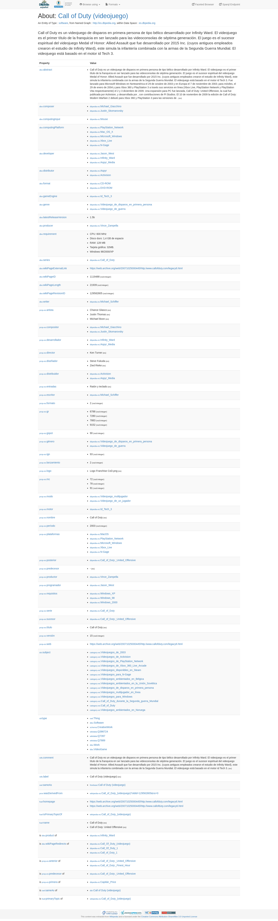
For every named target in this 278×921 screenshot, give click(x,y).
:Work (95, 744)
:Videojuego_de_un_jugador (110, 500)
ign (44, 454)
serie (45, 610)
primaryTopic (51, 898)
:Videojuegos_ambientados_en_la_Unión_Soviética (123, 683)
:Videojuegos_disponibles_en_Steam (115, 670)
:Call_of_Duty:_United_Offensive (113, 560)
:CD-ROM (100, 183)
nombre (47, 517)
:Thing (95, 718)
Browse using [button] (90, 4)
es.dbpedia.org (147, 23)
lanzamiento (49, 462)
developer (46, 153)
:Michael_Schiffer (104, 301)
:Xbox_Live (101, 140)
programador (50, 585)
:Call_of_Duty (102, 260)
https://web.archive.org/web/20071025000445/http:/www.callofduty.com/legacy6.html (136, 268)
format (44, 183)
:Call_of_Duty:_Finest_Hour (110, 865)
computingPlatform (51, 127)
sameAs (45, 784)
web (45, 644)
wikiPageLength (50, 285)
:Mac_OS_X (101, 131)
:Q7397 (97, 736)
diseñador (48, 361)
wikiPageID (47, 276)
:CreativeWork (101, 727)
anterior (50, 861)
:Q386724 (99, 731)
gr (44, 411)
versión (47, 635)
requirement (47, 234)
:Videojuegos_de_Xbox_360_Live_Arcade (118, 665)
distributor (46, 170)
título (45, 627)
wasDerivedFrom (51, 793)
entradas (47, 386)
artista (46, 310)
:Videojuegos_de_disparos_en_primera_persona (122, 687)
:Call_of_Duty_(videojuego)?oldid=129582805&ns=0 (124, 793)
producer (46, 225)
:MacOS (99, 534)
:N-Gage (99, 145)
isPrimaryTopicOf (50, 814)
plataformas (49, 534)
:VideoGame (98, 749)
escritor (47, 394)
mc (44, 479)
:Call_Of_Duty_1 (104, 848)
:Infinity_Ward (102, 157)
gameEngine (48, 196)
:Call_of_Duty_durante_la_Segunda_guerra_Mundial (124, 701)
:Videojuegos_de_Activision (110, 656)
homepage (47, 801)
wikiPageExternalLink (53, 268)
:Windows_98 (102, 598)
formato (47, 403)
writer (44, 301)
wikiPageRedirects (54, 843)
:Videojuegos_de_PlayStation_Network (116, 661)
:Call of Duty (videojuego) (108, 784)
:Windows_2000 (103, 602)
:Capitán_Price (103, 882)
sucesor (47, 619)
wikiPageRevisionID (52, 293)
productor (48, 576)
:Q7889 (97, 740)
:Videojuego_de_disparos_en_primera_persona (121, 204)
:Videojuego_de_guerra (108, 209)
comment (46, 757)
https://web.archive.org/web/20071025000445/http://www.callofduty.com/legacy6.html (136, 806)
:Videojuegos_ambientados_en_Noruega (117, 710)
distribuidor (49, 373)
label (43, 776)
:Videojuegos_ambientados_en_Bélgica (117, 679)
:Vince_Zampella (104, 225)
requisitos (48, 593)
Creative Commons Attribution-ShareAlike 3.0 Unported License (169, 917)
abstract (45, 69)
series (44, 260)
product (48, 835)
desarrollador (50, 339)
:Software (97, 722)
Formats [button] (112, 4)
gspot (46, 433)
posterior (47, 560)
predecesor (49, 568)
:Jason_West (102, 153)
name (44, 822)
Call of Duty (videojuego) (93, 15)
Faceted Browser (203, 4)
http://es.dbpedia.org (104, 23)
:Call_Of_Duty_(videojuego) (110, 843)
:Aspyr (98, 170)
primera (50, 882)
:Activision (100, 175)
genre (44, 204)
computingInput (49, 119)
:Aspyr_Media (102, 162)
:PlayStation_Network (106, 127)
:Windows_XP (102, 593)
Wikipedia (113, 917)
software (63, 23)
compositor (49, 327)
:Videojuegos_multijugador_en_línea (115, 692)
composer (46, 106)
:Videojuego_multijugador (109, 496)
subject (44, 652)
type (43, 718)
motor (46, 509)
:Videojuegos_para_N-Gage (110, 674)
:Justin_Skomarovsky (106, 110)
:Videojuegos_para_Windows (111, 696)
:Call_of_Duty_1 (103, 852)
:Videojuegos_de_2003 (108, 652)
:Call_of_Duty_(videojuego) (110, 814)
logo (45, 470)
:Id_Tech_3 (101, 196)
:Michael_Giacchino (105, 106)
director (47, 352)
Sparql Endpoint (229, 4)
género (46, 441)
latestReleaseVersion (52, 217)
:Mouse (99, 119)
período (47, 525)
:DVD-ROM (101, 187)
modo (46, 496)
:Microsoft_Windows (106, 136)
